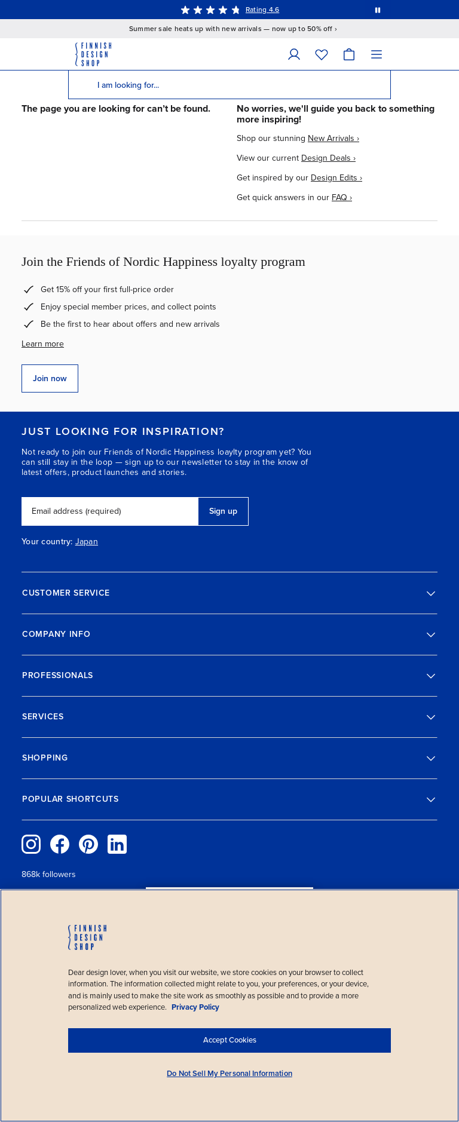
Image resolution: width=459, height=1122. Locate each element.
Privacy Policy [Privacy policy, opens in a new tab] (195, 1007)
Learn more (43, 344)
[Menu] (376, 54)
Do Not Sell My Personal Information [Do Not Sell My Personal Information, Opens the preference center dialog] (229, 1073)
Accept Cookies (229, 1040)
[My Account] (294, 54)
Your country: (47, 542)
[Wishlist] (321, 54)
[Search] (82, 85)
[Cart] (349, 54)
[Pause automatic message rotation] (378, 9)
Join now (50, 378)
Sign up (223, 511)
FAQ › (342, 197)
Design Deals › (328, 158)
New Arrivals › (333, 138)
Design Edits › (336, 178)
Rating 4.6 (262, 9)
